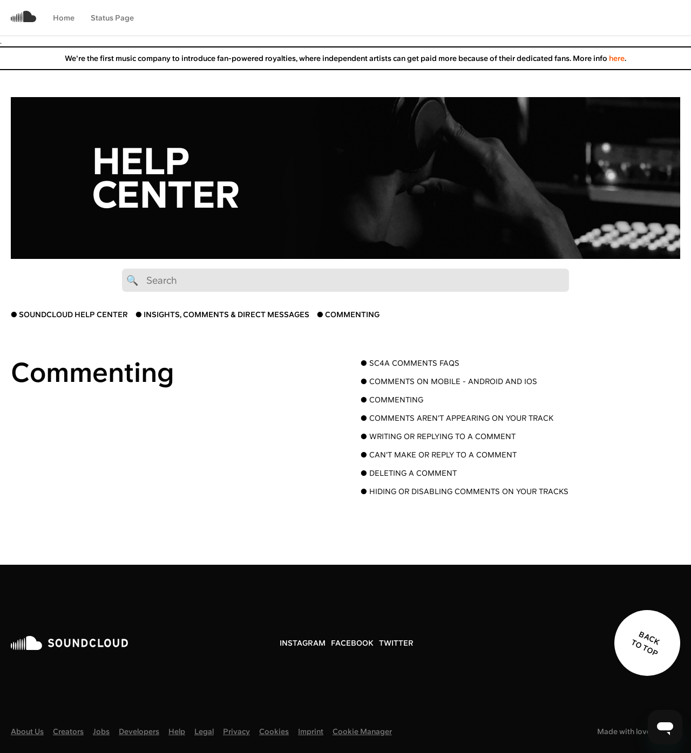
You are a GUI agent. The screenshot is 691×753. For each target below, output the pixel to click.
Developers (139, 731)
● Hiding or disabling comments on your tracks (464, 491)
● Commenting (392, 399)
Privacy (236, 731)
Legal (204, 731)
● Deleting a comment (409, 473)
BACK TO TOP (645, 643)
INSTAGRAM (303, 643)
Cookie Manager (362, 731)
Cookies (274, 731)
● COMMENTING (348, 314)
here (617, 58)
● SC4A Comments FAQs (410, 363)
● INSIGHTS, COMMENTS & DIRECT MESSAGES (222, 314)
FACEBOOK (352, 643)
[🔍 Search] (345, 280)
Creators (68, 731)
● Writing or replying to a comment (438, 436)
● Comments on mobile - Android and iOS (449, 381)
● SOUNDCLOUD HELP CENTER (69, 314)
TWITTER (396, 643)
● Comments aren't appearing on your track (457, 418)
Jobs (101, 731)
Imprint (310, 731)
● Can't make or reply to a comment (439, 454)
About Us (27, 731)
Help (176, 731)
